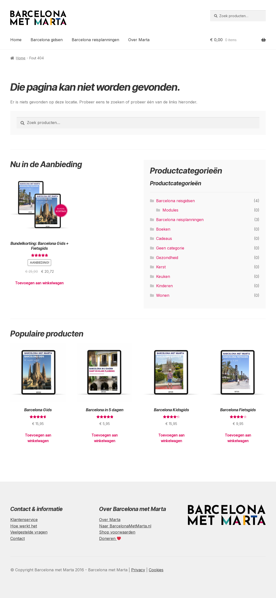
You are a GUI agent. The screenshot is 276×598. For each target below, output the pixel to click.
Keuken (163, 276)
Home (16, 39)
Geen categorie (170, 248)
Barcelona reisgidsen (175, 200)
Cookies (156, 569)
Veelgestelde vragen (28, 532)
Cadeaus (164, 238)
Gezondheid (167, 257)
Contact (17, 538)
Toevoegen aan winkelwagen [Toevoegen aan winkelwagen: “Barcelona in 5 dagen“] (105, 438)
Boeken (163, 229)
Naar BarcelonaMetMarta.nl (125, 525)
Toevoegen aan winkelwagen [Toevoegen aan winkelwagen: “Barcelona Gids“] (38, 438)
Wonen (162, 295)
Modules (170, 210)
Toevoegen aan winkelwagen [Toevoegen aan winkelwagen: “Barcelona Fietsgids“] (238, 438)
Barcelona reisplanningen (95, 39)
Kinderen (164, 285)
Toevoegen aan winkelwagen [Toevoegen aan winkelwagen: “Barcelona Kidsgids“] (171, 438)
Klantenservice (24, 519)
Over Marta (139, 39)
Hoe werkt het (23, 525)
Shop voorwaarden (117, 532)
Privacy (138, 569)
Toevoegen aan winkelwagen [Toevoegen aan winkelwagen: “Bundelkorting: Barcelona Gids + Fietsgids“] (39, 283)
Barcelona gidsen (47, 39)
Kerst (161, 266)
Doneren (110, 538)
